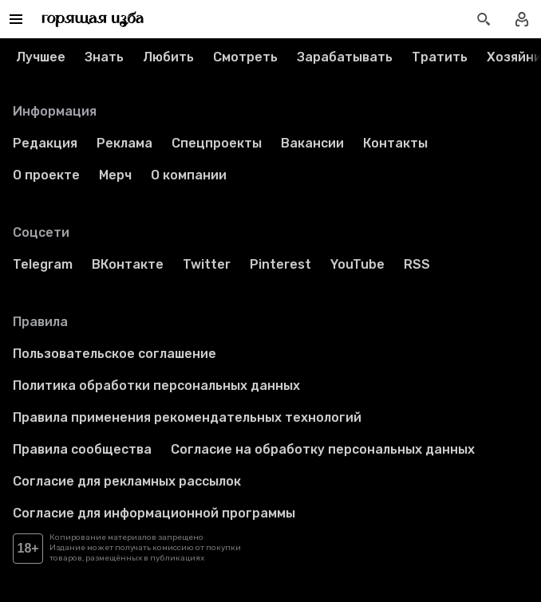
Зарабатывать (345, 57)
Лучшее (40, 57)
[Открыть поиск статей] (483, 19)
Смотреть (245, 57)
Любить (168, 57)
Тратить (440, 57)
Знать (104, 57)
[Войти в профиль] (522, 19)
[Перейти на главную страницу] (92, 19)
